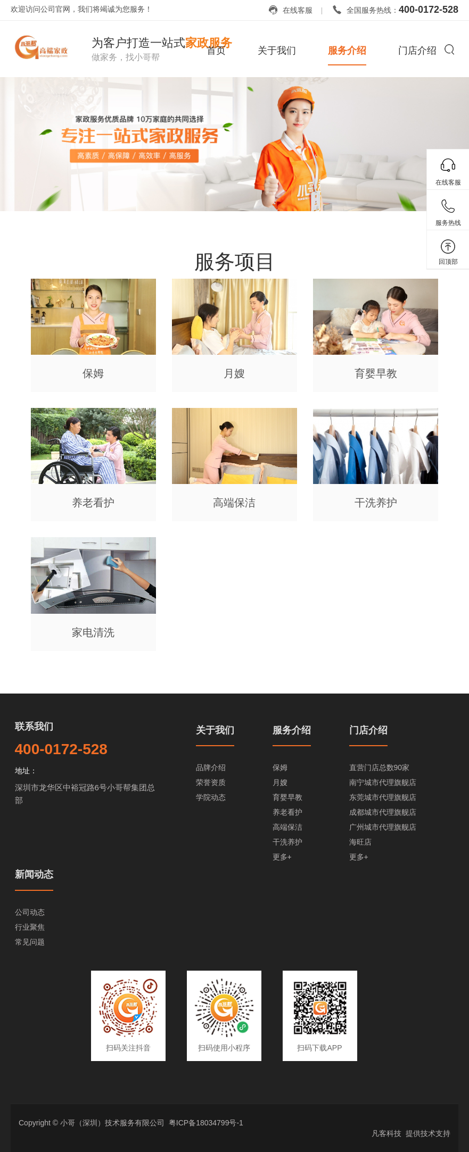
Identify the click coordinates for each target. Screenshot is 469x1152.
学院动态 (211, 797)
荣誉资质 (211, 782)
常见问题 (30, 942)
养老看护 (287, 812)
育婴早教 (287, 797)
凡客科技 (386, 1133)
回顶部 (448, 261)
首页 (216, 50)
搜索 (449, 49)
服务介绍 (347, 50)
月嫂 (280, 782)
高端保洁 (287, 827)
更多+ (282, 857)
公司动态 (30, 912)
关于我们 (277, 50)
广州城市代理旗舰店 (382, 827)
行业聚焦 (30, 927)
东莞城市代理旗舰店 (382, 797)
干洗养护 (287, 842)
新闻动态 (34, 875)
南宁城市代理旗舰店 (382, 782)
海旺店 (360, 842)
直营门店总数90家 (379, 767)
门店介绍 (417, 50)
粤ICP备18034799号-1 (206, 1122)
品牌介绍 (211, 767)
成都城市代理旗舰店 (382, 812)
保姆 (280, 767)
